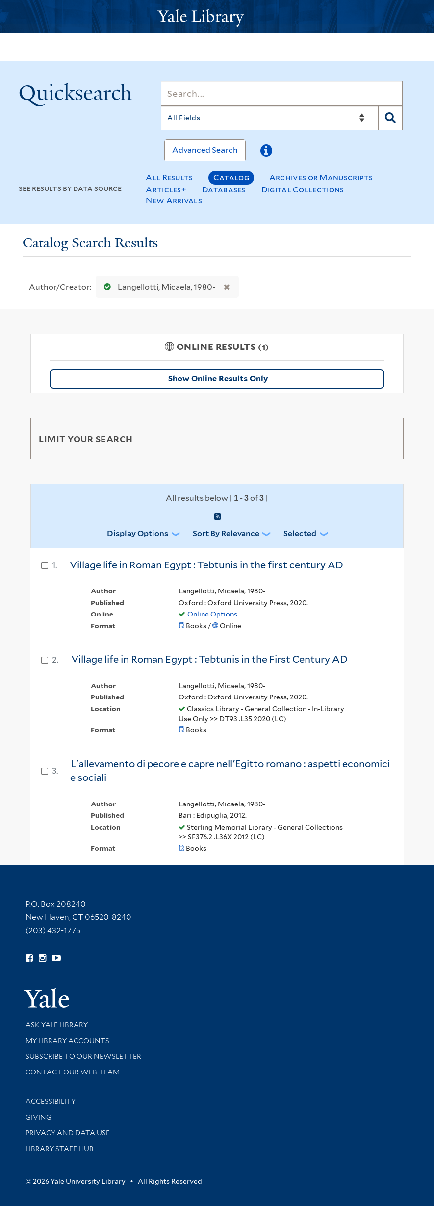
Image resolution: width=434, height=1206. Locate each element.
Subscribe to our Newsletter (83, 1056)
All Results (169, 177)
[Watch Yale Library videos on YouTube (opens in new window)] (56, 958)
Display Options (137, 533)
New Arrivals (174, 200)
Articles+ (166, 189)
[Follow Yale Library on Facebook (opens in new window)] (29, 958)
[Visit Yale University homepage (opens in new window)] (46, 994)
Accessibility (51, 1101)
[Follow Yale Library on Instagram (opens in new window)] (42, 958)
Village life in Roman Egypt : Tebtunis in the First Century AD (209, 659)
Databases (224, 189)
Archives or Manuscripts (321, 177)
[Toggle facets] (384, 438)
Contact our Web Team (73, 1072)
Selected (299, 533)
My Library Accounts (67, 1041)
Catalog (231, 177)
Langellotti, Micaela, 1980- (157, 287)
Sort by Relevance (226, 533)
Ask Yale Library (57, 1025)
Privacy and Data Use (68, 1133)
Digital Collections (302, 189)
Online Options (212, 614)
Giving (38, 1117)
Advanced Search (205, 150)
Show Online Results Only (218, 378)
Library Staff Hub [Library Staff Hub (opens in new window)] (60, 1148)
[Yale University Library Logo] (217, 16)
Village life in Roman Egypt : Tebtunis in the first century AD (206, 565)
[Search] (282, 93)
